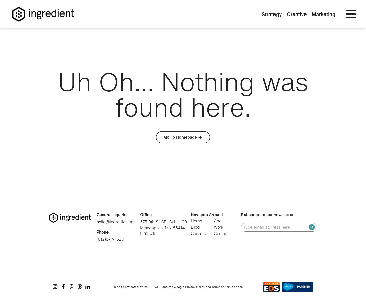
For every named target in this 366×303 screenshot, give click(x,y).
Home (196, 221)
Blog (195, 227)
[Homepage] (43, 14)
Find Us (147, 233)
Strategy (272, 14)
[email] (276, 227)
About (219, 221)
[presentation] (279, 244)
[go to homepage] (70, 218)
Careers (198, 234)
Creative (297, 14)
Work (218, 227)
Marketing (324, 14)
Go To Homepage (180, 137)
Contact (221, 234)
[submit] (312, 227)
